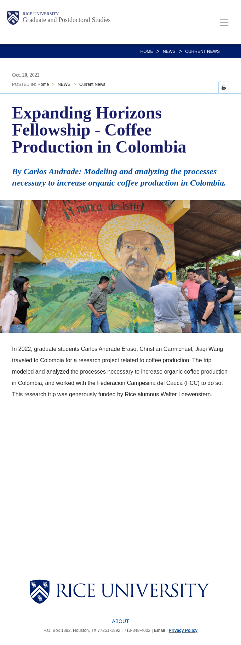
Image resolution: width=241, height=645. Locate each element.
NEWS (169, 51)
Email (159, 630)
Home (146, 51)
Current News (202, 51)
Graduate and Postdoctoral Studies (66, 19)
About (120, 621)
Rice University (41, 14)
